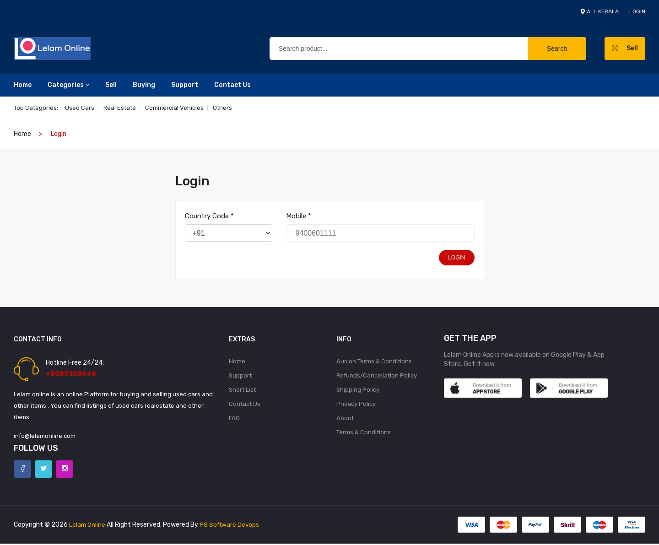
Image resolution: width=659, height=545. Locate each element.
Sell (111, 85)
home (22, 134)
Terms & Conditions (363, 434)
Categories (68, 85)
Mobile (298, 216)
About (345, 419)
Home (23, 85)
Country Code (209, 216)
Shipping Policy (357, 390)
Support (184, 85)
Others (226, 107)
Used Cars (79, 107)
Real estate (121, 107)
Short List (242, 390)
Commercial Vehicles (177, 107)
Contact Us (232, 85)
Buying (144, 85)
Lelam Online (87, 526)
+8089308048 (71, 374)
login (637, 11)
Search (557, 48)
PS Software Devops (231, 526)
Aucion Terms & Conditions (374, 361)
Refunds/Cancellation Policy (376, 375)
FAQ (234, 419)
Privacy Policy (356, 405)
